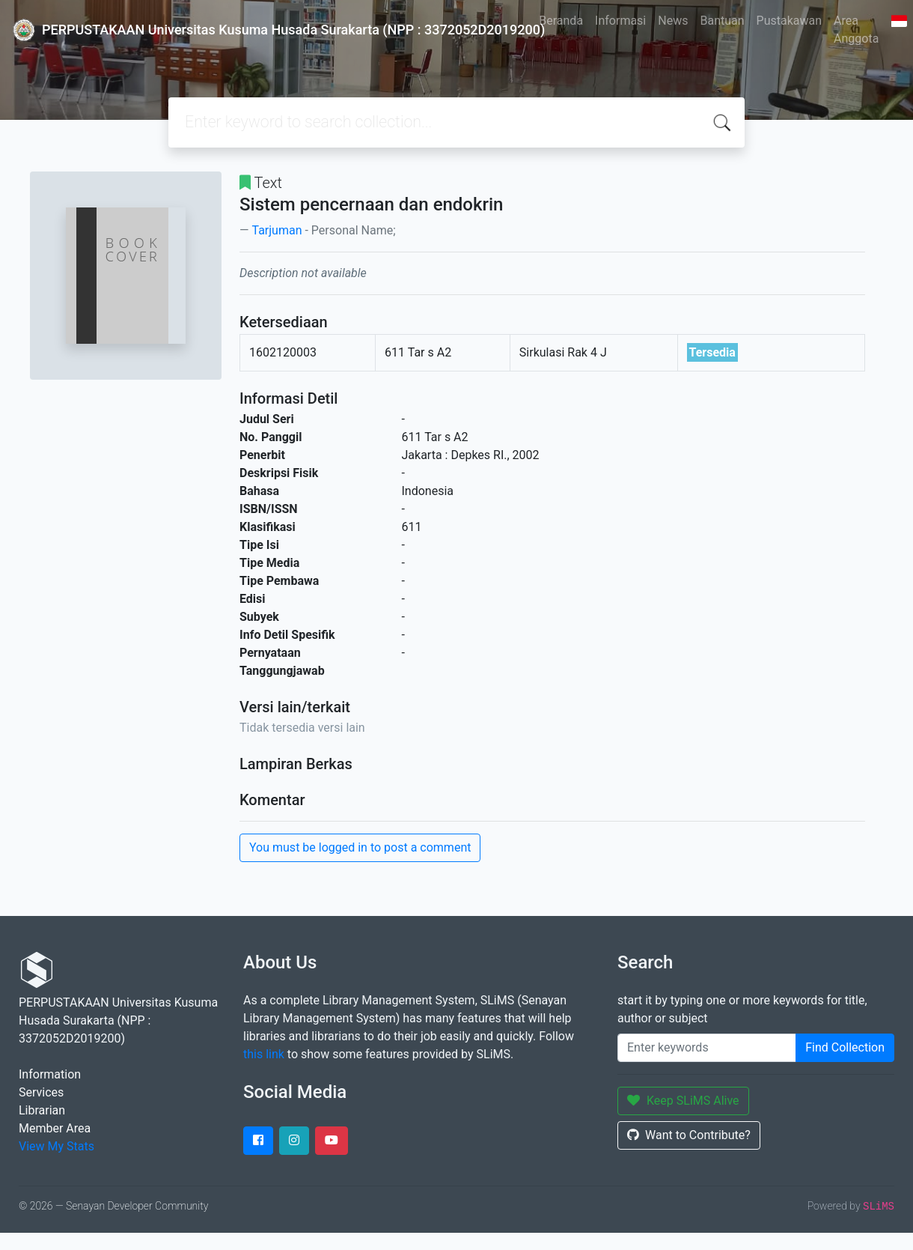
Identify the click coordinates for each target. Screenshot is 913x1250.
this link (263, 1054)
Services (41, 1092)
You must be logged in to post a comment (360, 847)
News (673, 20)
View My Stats (56, 1146)
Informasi (620, 20)
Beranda (561, 20)
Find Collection (845, 1047)
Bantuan (722, 20)
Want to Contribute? (689, 1135)
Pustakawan (789, 20)
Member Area (55, 1128)
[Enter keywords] (706, 1048)
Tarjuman (276, 230)
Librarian (42, 1110)
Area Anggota (856, 29)
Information (50, 1074)
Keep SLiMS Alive (683, 1100)
